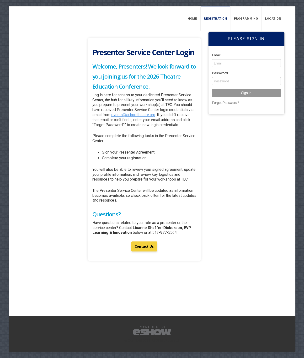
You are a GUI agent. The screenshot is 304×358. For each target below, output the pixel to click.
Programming (246, 18)
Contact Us (144, 246)
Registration (215, 18)
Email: (216, 55)
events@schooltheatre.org (133, 114)
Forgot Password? (225, 103)
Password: (220, 73)
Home (192, 18)
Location (273, 18)
